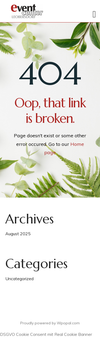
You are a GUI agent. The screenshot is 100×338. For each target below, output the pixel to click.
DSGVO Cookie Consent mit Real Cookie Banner (46, 334)
